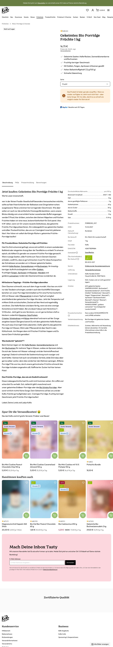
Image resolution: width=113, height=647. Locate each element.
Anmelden (70, 562)
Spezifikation (89, 252)
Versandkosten (65, 51)
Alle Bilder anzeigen (100, 644)
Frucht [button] (64, 84)
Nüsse (26, 318)
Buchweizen (42, 266)
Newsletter (41, 3)
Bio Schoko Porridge (48, 387)
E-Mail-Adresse (14, 559)
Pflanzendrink (25, 296)
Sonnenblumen (27, 266)
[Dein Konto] (92, 10)
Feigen (14, 272)
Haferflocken (14, 266)
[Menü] (108, 9)
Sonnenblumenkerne (45, 345)
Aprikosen (22, 272)
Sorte (62, 79)
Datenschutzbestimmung (50, 569)
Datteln (40, 269)
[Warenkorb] (100, 10)
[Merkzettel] (87, 10)
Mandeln (41, 272)
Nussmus (22, 315)
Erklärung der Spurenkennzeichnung (97, 266)
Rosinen (33, 272)
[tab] (7, 182)
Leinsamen (13, 276)
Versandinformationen (93, 270)
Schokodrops (15, 318)
